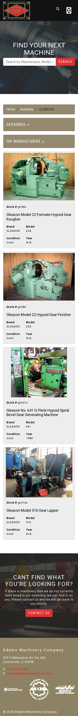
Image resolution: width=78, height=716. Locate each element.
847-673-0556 (17, 669)
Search (65, 62)
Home (10, 109)
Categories (18, 124)
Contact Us (39, 613)
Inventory (26, 109)
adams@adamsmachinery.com (30, 673)
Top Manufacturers (25, 141)
